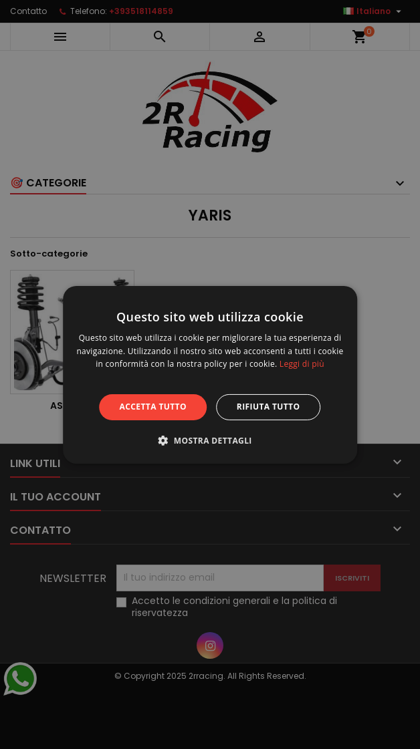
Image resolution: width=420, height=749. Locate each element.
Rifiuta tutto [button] (268, 406)
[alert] (210, 374)
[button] (210, 440)
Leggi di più (302, 363)
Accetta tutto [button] (153, 406)
